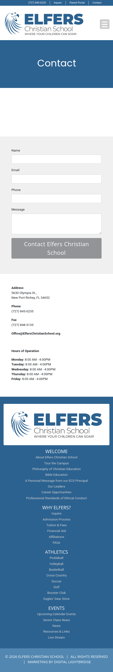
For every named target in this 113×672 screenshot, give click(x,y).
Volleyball (56, 564)
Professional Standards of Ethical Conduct (56, 498)
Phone (16, 190)
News (56, 626)
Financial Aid (56, 531)
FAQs (56, 542)
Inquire (58, 2)
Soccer (56, 581)
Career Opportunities (57, 492)
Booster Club (56, 593)
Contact (97, 2)
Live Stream (56, 637)
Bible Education (56, 475)
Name (15, 150)
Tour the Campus (56, 463)
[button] (104, 24)
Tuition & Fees (56, 525)
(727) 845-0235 (37, 2)
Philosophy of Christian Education (56, 469)
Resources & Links (56, 631)
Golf (57, 587)
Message (18, 209)
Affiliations (56, 537)
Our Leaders (56, 486)
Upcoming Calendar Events (56, 614)
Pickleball (56, 558)
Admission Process (57, 519)
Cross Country (56, 575)
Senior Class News (56, 620)
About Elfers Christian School (56, 457)
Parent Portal (77, 2)
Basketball (56, 569)
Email (15, 170)
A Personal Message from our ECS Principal (56, 480)
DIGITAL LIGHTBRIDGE (72, 661)
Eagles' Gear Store (56, 599)
